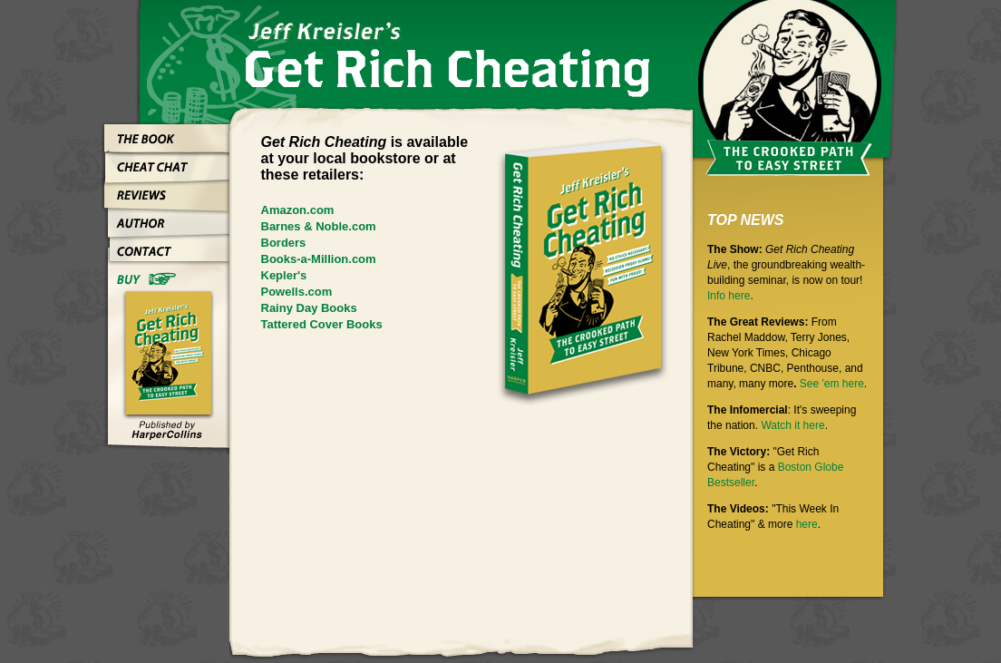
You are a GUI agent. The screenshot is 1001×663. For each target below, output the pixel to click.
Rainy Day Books (309, 308)
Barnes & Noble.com (318, 226)
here (807, 524)
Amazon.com (298, 210)
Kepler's (284, 275)
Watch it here (792, 425)
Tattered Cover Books (322, 324)
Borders (283, 242)
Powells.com (297, 291)
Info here (728, 295)
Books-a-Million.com (318, 259)
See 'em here (832, 383)
